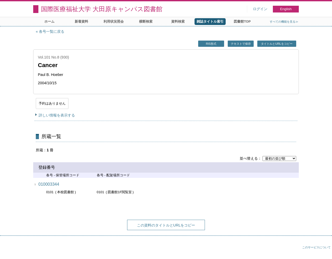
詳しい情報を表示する (57, 115)
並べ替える (249, 158)
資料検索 (178, 21)
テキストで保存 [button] (241, 43)
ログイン (260, 9)
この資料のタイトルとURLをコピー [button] (166, 225)
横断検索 (146, 21)
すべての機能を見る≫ (284, 21)
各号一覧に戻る (51, 31)
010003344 (48, 184)
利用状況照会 (113, 21)
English (286, 9)
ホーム (49, 21)
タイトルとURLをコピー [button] (276, 43)
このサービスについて (316, 247)
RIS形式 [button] (211, 43)
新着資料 (81, 21)
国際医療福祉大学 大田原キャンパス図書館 (101, 8)
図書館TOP (242, 21)
